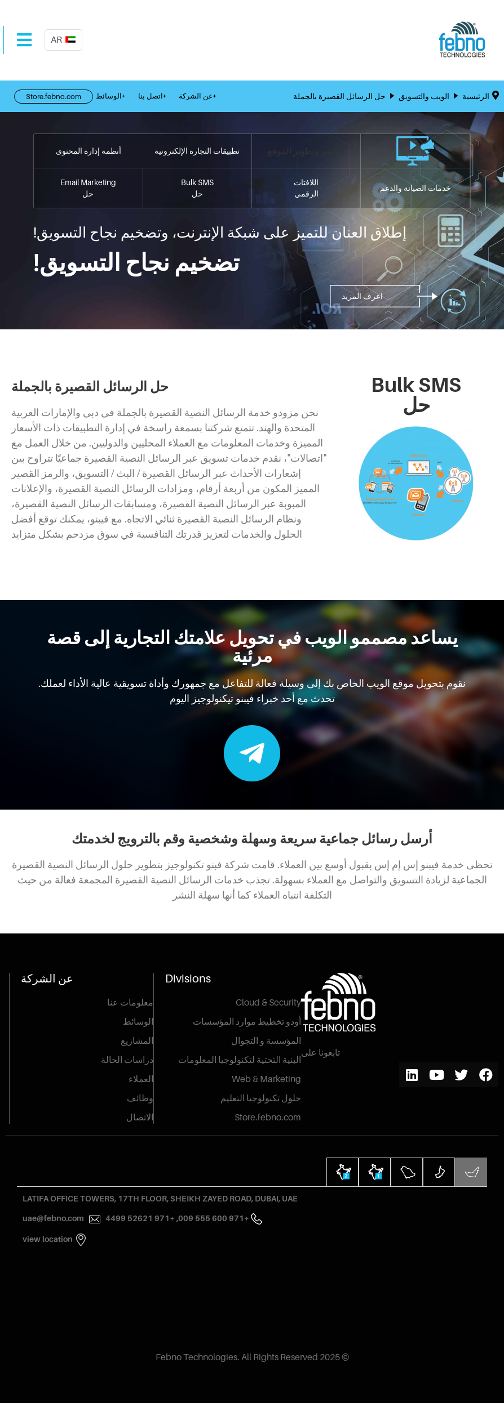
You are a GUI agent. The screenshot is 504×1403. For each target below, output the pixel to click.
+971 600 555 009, (212, 1218)
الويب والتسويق (424, 96)
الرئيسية (476, 96)
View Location (48, 1239)
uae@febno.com (53, 1218)
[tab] (471, 1172)
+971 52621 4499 (132, 1218)
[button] (365, 296)
